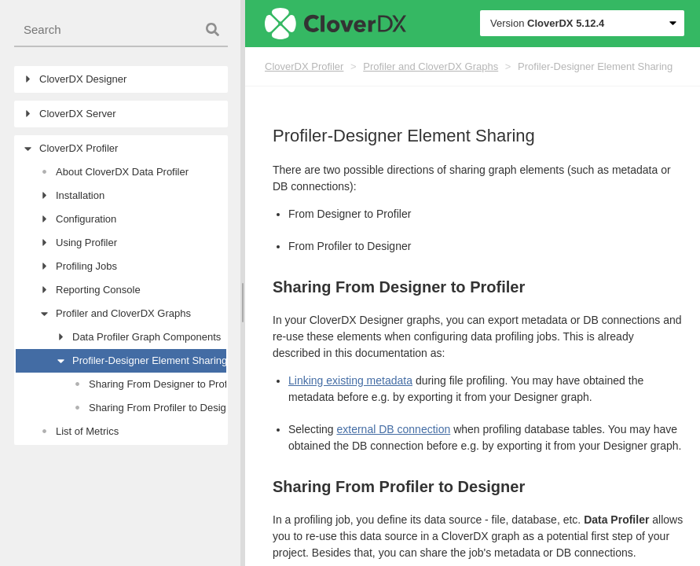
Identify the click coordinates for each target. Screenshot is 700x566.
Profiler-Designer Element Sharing (595, 66)
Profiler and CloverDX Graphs (430, 66)
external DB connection (393, 429)
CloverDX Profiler (304, 66)
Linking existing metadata (350, 380)
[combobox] (121, 30)
